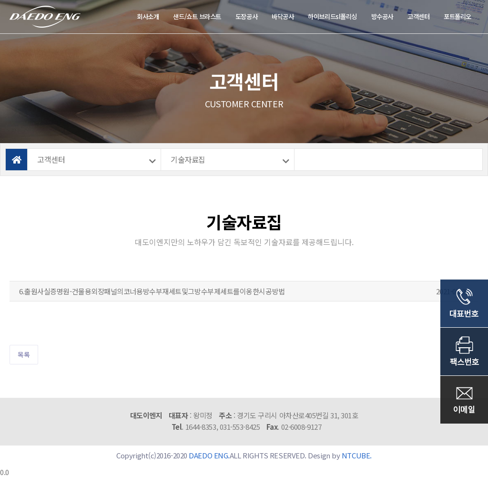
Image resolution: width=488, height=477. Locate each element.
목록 (24, 354)
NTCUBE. (357, 455)
